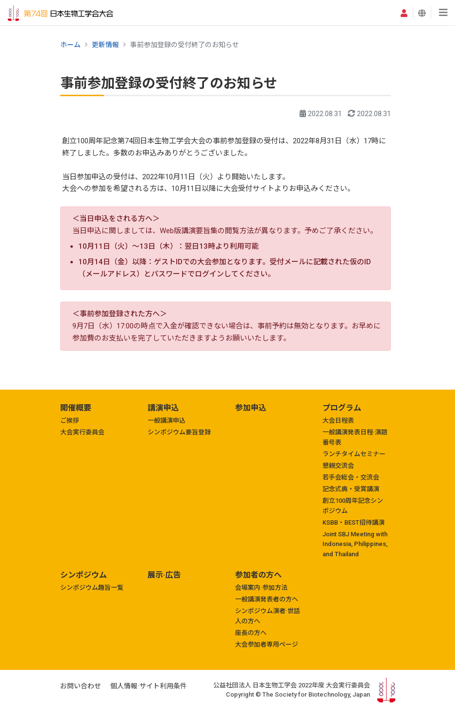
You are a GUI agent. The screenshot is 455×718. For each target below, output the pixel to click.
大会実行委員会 (82, 432)
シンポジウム (83, 575)
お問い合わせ (80, 686)
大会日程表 (338, 420)
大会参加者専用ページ (266, 644)
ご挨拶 (69, 420)
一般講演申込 (166, 420)
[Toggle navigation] (443, 12)
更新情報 (105, 45)
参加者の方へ (258, 575)
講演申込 (163, 407)
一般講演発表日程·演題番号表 (355, 437)
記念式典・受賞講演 (350, 489)
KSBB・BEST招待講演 (353, 522)
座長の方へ (251, 632)
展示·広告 (164, 575)
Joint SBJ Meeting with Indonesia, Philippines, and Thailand (355, 544)
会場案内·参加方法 (261, 587)
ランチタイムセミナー (354, 454)
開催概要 (75, 407)
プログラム (341, 407)
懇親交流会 (338, 465)
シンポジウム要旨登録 (179, 432)
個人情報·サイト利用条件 (148, 686)
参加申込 (250, 407)
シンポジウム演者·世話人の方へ (267, 616)
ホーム (70, 45)
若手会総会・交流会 (350, 477)
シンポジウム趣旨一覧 (91, 587)
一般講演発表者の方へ (266, 599)
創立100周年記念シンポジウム (352, 505)
